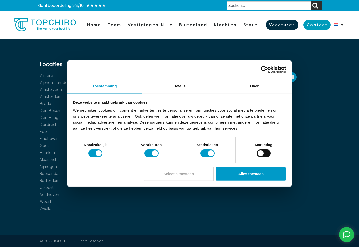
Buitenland (193, 25)
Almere (46, 75)
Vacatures (282, 25)
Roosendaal (50, 173)
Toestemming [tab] (104, 86)
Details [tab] (179, 86)
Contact (317, 25)
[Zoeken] (316, 5)
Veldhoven (49, 194)
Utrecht (47, 187)
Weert (45, 201)
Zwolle (45, 208)
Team (114, 25)
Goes (45, 145)
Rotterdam (49, 180)
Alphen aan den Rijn (58, 82)
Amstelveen (51, 89)
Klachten (225, 25)
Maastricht (49, 159)
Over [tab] (254, 86)
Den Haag (49, 117)
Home (94, 25)
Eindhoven (49, 138)
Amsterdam (50, 96)
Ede (43, 131)
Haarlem (47, 152)
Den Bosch (50, 110)
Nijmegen (48, 166)
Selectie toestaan (179, 174)
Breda (45, 103)
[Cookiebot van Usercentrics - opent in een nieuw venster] (264, 69)
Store (250, 25)
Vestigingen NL (150, 24)
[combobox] (269, 5)
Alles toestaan (251, 174)
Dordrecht (49, 124)
